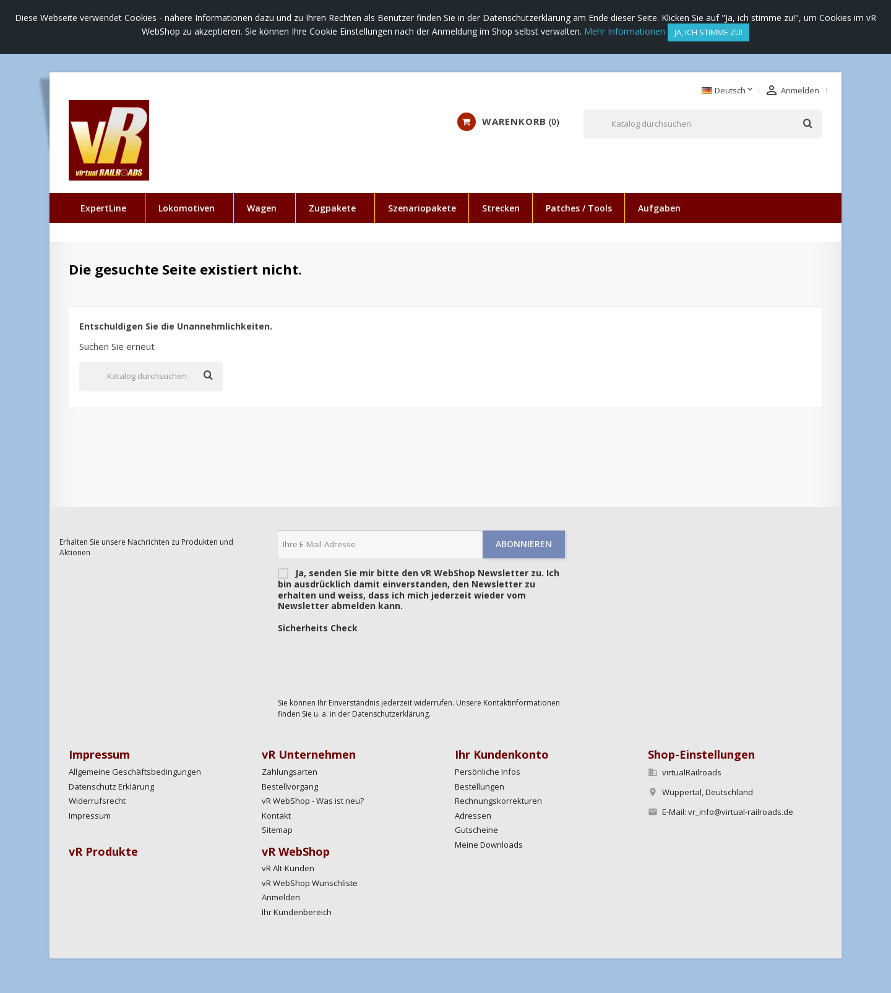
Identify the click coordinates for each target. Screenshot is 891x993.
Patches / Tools (579, 208)
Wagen (262, 208)
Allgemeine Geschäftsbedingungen (135, 771)
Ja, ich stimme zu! (708, 32)
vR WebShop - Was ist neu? (313, 800)
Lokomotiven (186, 208)
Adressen (473, 815)
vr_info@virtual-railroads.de (740, 811)
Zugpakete (332, 208)
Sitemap (277, 829)
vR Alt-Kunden (288, 868)
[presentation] (372, 662)
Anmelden (281, 897)
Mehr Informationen (624, 31)
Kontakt (276, 815)
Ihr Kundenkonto (502, 754)
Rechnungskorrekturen (498, 800)
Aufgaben (659, 208)
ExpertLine (103, 208)
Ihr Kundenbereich (297, 912)
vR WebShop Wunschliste (310, 883)
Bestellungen (479, 786)
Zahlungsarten (289, 771)
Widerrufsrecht (97, 800)
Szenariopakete (422, 208)
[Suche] (702, 124)
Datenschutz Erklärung (111, 786)
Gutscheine (476, 829)
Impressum (90, 815)
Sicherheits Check (318, 628)
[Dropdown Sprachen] (728, 90)
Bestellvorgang (290, 786)
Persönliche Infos (487, 771)
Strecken (501, 208)
